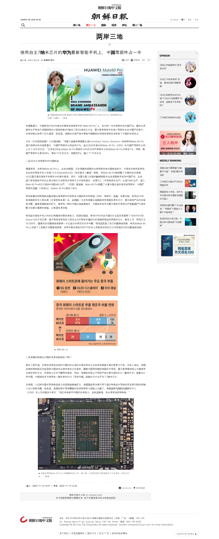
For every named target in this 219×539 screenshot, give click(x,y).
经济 (114, 25)
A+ (143, 60)
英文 (190, 19)
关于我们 (63, 533)
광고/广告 (104, 533)
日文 (196, 19)
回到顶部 (139, 488)
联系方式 (91, 533)
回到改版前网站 (119, 533)
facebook (125, 488)
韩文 (183, 19)
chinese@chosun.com (139, 524)
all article (174, 19)
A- (149, 60)
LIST (125, 60)
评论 (124, 25)
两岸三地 (91, 25)
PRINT (135, 60)
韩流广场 (137, 25)
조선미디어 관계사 (185, 533)
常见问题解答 (78, 533)
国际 (103, 25)
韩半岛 (76, 25)
